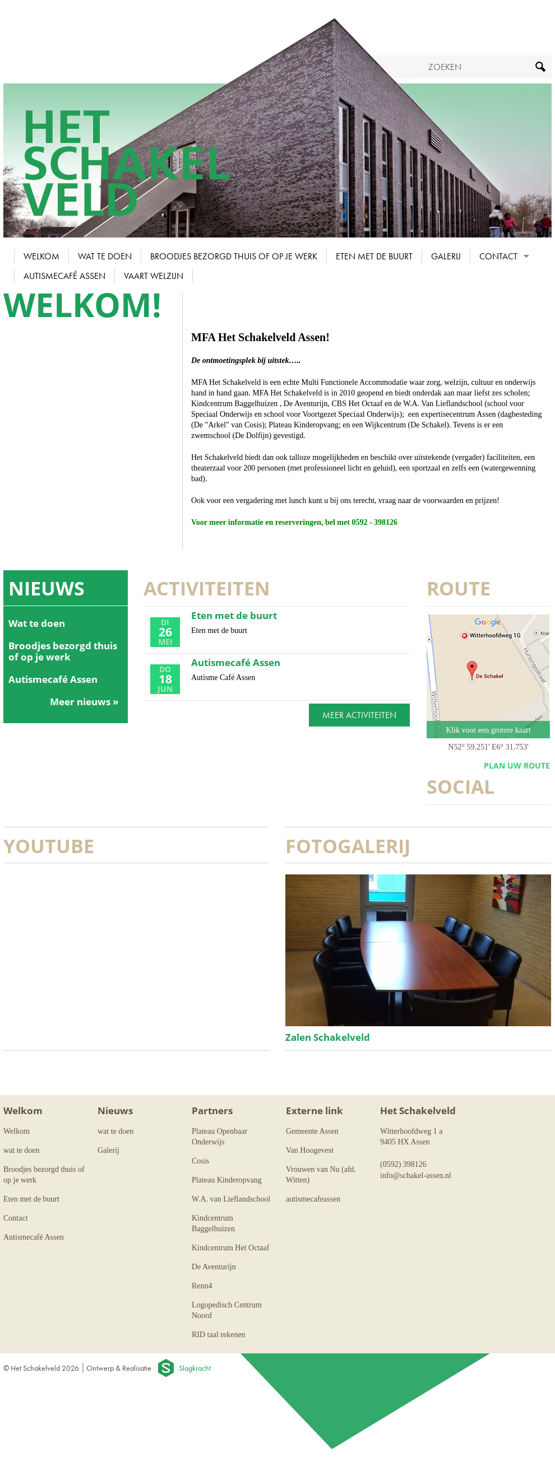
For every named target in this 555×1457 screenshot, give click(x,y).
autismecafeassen (313, 1199)
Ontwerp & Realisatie (118, 1368)
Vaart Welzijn (153, 276)
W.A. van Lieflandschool (231, 1199)
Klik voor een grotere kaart (488, 730)
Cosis (200, 1161)
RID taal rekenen (219, 1334)
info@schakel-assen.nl (415, 1175)
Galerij (446, 256)
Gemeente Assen (312, 1131)
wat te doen (105, 256)
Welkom (41, 256)
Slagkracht (195, 1368)
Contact (498, 256)
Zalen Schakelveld (327, 1037)
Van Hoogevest (310, 1150)
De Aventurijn (214, 1267)
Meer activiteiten (359, 715)
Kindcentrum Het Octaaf (230, 1248)
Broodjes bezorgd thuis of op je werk (233, 256)
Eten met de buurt (374, 256)
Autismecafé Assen (64, 276)
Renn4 (202, 1286)
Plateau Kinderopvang (227, 1180)
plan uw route (517, 765)
